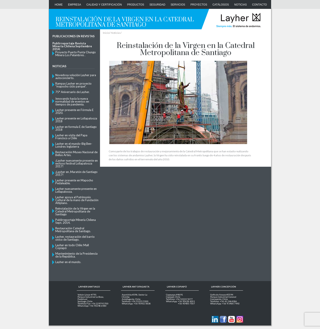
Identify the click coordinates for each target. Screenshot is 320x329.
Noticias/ (116, 33)
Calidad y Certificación (104, 4)
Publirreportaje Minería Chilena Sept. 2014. (75, 221)
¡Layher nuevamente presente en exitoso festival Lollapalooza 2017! (76, 163)
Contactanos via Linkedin (215, 319)
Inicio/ (106, 33)
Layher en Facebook (223, 319)
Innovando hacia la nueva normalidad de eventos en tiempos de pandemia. (72, 101)
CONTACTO (259, 4)
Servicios (178, 4)
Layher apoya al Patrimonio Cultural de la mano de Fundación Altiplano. (76, 199)
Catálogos (220, 4)
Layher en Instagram (239, 319)
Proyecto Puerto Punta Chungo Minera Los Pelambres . (75, 53)
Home (59, 4)
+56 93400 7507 (186, 303)
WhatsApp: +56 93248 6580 (92, 305)
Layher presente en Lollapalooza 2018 (76, 120)
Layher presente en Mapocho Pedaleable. (74, 181)
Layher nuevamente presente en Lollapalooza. (76, 190)
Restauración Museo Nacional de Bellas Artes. (76, 153)
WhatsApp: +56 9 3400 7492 (225, 303)
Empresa (74, 4)
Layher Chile (238, 20)
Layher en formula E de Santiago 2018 (76, 128)
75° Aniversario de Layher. (72, 92)
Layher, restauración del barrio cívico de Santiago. (75, 238)
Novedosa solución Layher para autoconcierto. (75, 76)
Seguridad (157, 4)
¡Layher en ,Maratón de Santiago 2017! (76, 173)
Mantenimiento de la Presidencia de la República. (76, 255)
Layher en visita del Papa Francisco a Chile (71, 136)
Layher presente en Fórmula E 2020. (74, 111)
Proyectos (198, 4)
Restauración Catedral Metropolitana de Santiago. (73, 229)
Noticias (240, 4)
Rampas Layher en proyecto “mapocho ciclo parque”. (73, 85)
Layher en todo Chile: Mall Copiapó (72, 246)
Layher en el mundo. (68, 262)
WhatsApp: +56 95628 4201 (180, 301)
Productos (135, 4)
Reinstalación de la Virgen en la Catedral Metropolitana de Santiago (75, 211)
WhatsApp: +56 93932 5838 (136, 303)
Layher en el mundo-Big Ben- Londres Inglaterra (73, 145)
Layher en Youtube (231, 319)
